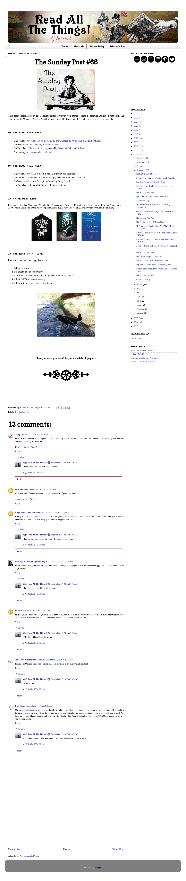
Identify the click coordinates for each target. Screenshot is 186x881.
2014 (136, 322)
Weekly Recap (30, 447)
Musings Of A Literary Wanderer (144, 358)
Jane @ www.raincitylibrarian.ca (30, 660)
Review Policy (97, 46)
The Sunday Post (22, 412)
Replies (21, 457)
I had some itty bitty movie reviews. (44, 144)
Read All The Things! (36, 472)
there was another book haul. (39, 152)
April (139, 301)
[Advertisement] (66, 822)
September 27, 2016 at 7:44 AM (64, 535)
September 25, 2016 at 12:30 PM (59, 561)
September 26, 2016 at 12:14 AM (59, 660)
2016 (136, 154)
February (141, 309)
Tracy (18, 434)
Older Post (118, 849)
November (141, 162)
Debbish (18, 610)
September (141, 170)
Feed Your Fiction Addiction (143, 350)
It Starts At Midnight (139, 354)
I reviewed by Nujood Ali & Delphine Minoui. (63, 141)
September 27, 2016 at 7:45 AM (64, 584)
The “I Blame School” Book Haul (150, 222)
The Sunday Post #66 (145, 192)
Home (64, 46)
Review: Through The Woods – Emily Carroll (155, 178)
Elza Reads (20, 706)
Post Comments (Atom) (29, 856)
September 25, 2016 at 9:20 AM (42, 489)
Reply (17, 451)
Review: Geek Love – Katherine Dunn (152, 260)
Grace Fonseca (21, 489)
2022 (136, 130)
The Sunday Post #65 (145, 218)
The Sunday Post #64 (145, 252)
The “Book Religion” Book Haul (149, 256)
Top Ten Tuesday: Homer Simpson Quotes (153, 265)
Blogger (98, 867)
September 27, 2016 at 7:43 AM (64, 462)
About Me (79, 46)
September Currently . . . (146, 174)
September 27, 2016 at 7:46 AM (64, 633)
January (140, 313)
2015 (136, 318)
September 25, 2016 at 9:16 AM (35, 434)
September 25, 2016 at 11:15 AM (55, 512)
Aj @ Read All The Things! (34, 462)
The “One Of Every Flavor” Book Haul (152, 196)
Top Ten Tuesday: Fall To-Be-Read (150, 182)
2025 (136, 118)
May (139, 297)
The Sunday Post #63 (145, 275)
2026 (136, 114)
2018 (136, 146)
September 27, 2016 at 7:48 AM (64, 734)
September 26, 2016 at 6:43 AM (39, 706)
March (140, 305)
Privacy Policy (117, 46)
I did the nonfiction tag (37, 148)
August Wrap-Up (143, 279)
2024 (136, 122)
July (139, 288)
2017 (136, 150)
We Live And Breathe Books (143, 361)
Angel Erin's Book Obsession (28, 512)
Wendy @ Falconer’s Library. (72, 148)
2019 (136, 142)
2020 (136, 138)
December (141, 158)
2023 (136, 126)
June (139, 293)
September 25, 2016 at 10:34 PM (37, 610)
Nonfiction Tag (142, 200)
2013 (136, 326)
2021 (136, 134)
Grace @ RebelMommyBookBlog (30, 561)
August (140, 284)
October (140, 166)
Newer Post (15, 849)
